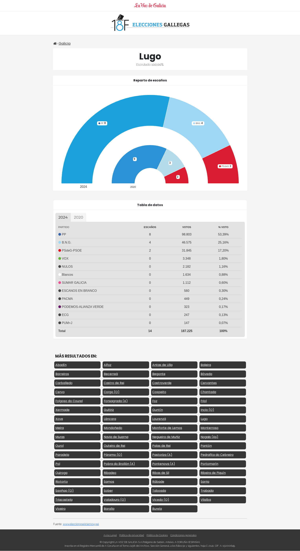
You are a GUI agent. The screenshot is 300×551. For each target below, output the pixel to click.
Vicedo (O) (160, 499)
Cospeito (159, 392)
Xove (59, 419)
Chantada (208, 392)
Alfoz (107, 365)
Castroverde (162, 383)
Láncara (110, 419)
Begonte (158, 374)
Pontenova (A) (163, 464)
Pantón (206, 445)
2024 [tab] (63, 217)
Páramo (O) (113, 454)
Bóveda (206, 374)
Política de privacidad (131, 535)
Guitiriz (109, 410)
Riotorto (61, 481)
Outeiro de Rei (114, 445)
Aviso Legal (110, 535)
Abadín (61, 365)
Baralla (109, 508)
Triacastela (63, 499)
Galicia (65, 43)
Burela (157, 508)
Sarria (205, 481)
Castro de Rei (114, 383)
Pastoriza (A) (162, 454)
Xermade (62, 410)
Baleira (206, 365)
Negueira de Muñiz (166, 437)
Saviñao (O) (64, 490)
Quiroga (61, 473)
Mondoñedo (113, 428)
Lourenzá (159, 419)
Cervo (60, 392)
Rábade (158, 481)
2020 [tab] (78, 217)
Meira (59, 428)
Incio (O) (207, 410)
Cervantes (209, 383)
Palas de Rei (161, 445)
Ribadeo (110, 473)
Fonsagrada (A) (116, 401)
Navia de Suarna (116, 437)
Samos (109, 481)
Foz (154, 401)
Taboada (159, 490)
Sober (108, 490)
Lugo (204, 419)
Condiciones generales (183, 535)
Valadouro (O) (115, 499)
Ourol (59, 445)
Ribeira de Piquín (213, 473)
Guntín (157, 410)
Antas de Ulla (162, 365)
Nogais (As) (209, 437)
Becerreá (111, 374)
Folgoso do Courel (69, 401)
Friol (204, 401)
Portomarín (209, 464)
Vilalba (206, 499)
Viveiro (60, 508)
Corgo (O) (111, 392)
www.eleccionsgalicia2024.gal (81, 524)
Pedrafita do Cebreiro (217, 454)
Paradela (62, 454)
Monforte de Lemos (167, 428)
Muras (60, 437)
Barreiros (62, 374)
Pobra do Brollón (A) (119, 464)
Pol (57, 464)
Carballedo (63, 383)
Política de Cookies (157, 535)
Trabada (207, 490)
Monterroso (209, 428)
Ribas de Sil (160, 473)
